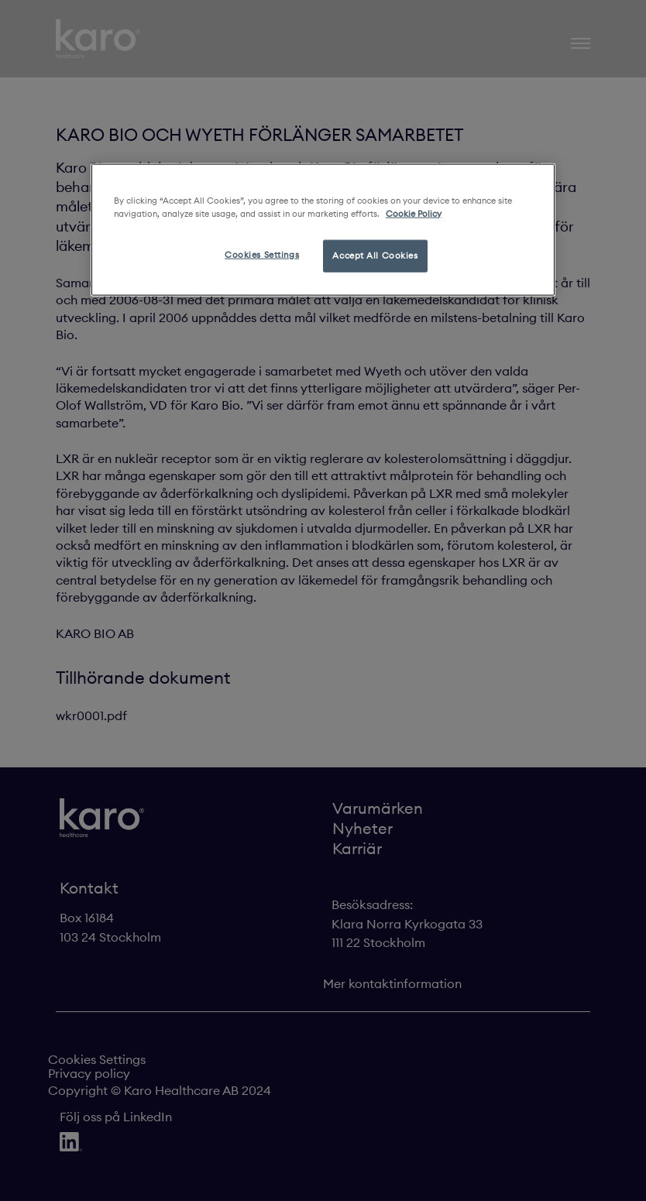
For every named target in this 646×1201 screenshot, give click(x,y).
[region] (323, 229)
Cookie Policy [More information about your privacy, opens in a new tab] (414, 213)
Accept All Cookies (374, 254)
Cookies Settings (262, 254)
